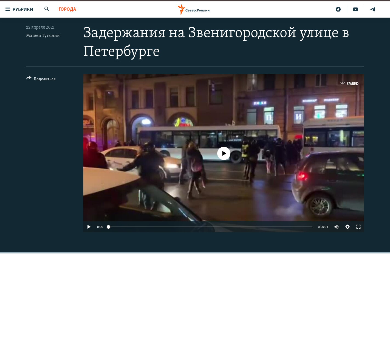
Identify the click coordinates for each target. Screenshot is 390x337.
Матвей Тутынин (43, 36)
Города (67, 9)
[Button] (41, 79)
